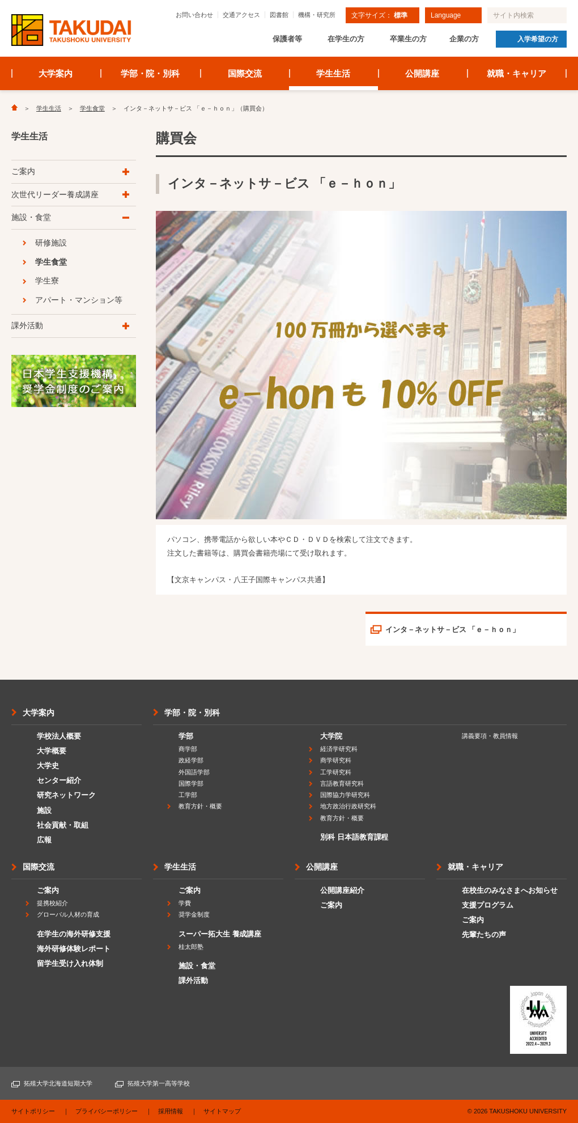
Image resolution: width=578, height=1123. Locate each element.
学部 (185, 736)
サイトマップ (222, 1111)
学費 (184, 903)
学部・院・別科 (150, 73)
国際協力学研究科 (345, 794)
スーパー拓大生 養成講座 (219, 934)
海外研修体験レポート (73, 948)
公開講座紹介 (342, 890)
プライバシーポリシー (106, 1111)
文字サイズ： (379, 15)
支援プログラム (487, 905)
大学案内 (56, 73)
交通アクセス (241, 14)
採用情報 (170, 1111)
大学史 (48, 765)
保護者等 (287, 39)
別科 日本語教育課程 (354, 837)
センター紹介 (59, 780)
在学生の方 (346, 39)
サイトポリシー (33, 1111)
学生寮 (47, 280)
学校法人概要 (59, 736)
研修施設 (51, 242)
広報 (44, 840)
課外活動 (27, 325)
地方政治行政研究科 (348, 806)
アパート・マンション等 (78, 299)
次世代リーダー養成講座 (55, 194)
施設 (44, 810)
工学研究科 (335, 772)
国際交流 (245, 73)
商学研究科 (335, 760)
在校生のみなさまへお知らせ (510, 890)
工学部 (187, 794)
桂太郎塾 (190, 946)
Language (446, 15)
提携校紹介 (52, 903)
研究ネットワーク (66, 795)
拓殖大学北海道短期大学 (58, 1083)
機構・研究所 (316, 14)
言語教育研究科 (342, 783)
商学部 (187, 748)
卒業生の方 (408, 39)
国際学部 (190, 783)
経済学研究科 (339, 748)
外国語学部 (194, 772)
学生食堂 (92, 108)
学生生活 (333, 73)
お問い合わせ (194, 14)
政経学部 (190, 760)
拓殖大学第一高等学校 (159, 1083)
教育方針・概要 (200, 806)
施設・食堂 (31, 217)
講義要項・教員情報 (490, 735)
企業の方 (464, 39)
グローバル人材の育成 (68, 914)
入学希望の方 (537, 39)
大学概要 (51, 751)
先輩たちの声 (484, 934)
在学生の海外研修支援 (73, 934)
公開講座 (422, 73)
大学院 (331, 736)
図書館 (279, 14)
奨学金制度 (194, 914)
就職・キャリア (516, 73)
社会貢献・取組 (62, 825)
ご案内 (23, 171)
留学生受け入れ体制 (70, 963)
